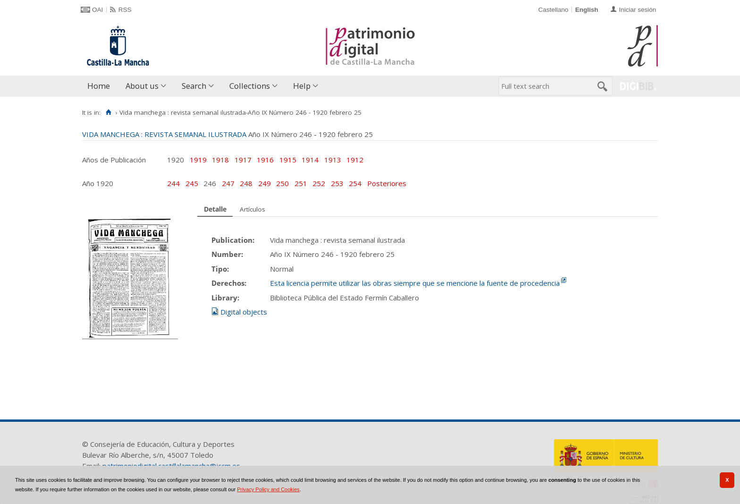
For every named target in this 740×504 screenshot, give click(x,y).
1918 (220, 159)
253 (338, 183)
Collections (249, 85)
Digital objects (243, 311)
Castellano (553, 9)
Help (302, 85)
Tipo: (220, 268)
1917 (243, 159)
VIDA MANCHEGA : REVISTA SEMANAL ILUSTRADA (164, 134)
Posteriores (386, 183)
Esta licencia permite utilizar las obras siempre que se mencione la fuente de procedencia (415, 283)
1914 (310, 159)
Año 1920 (97, 183)
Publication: (232, 240)
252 (319, 183)
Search (194, 85)
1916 (265, 159)
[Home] (108, 112)
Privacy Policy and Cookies (268, 489)
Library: (225, 297)
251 (301, 183)
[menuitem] (101, 86)
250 (283, 183)
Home (98, 85)
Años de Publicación (114, 159)
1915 (287, 159)
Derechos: (228, 283)
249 (265, 183)
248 (247, 183)
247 (229, 183)
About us (142, 85)
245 (192, 183)
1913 (332, 159)
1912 (354, 159)
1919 (198, 159)
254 (356, 183)
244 (174, 183)
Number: (227, 254)
